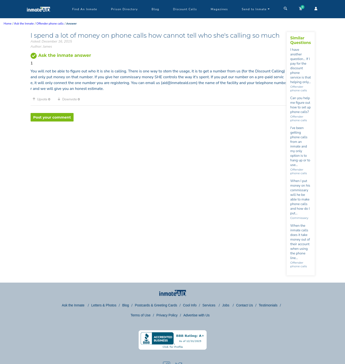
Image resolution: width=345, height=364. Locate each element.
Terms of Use (141, 315)
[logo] (38, 17)
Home (7, 24)
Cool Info (189, 305)
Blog (155, 9)
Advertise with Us (196, 315)
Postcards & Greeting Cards (156, 305)
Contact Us (244, 305)
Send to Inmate (256, 9)
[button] (43, 99)
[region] (159, 137)
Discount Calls (185, 9)
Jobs (226, 305)
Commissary (299, 218)
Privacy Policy (166, 315)
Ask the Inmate (73, 305)
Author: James (41, 46)
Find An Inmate (84, 9)
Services (209, 305)
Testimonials (268, 305)
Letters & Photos (104, 305)
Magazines (219, 9)
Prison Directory (124, 9)
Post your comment (52, 117)
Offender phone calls (298, 88)
